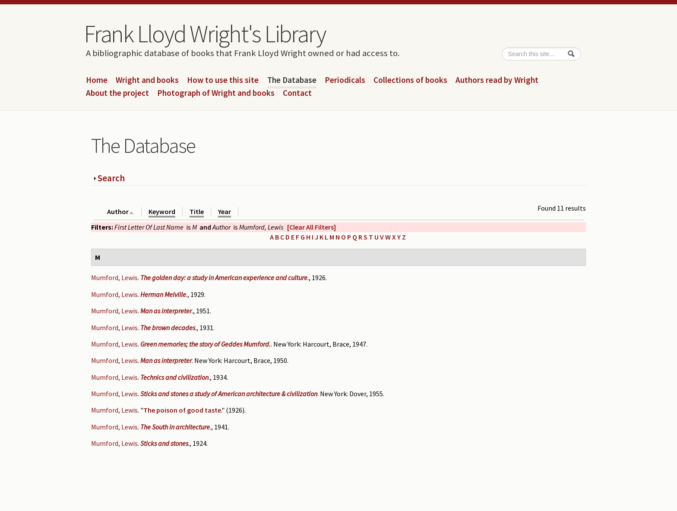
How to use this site (223, 80)
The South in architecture (175, 427)
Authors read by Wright (497, 80)
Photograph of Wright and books (216, 93)
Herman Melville (163, 294)
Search (111, 178)
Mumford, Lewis (114, 277)
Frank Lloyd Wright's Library (204, 34)
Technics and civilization (174, 377)
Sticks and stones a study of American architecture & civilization (228, 393)
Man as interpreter (166, 310)
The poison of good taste (182, 410)
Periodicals (345, 80)
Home (97, 80)
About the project (117, 93)
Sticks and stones (164, 443)
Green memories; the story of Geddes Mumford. (205, 344)
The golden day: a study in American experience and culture (223, 277)
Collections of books (410, 80)
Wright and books (147, 80)
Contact (297, 93)
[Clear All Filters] (311, 227)
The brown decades (167, 327)
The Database (291, 80)
